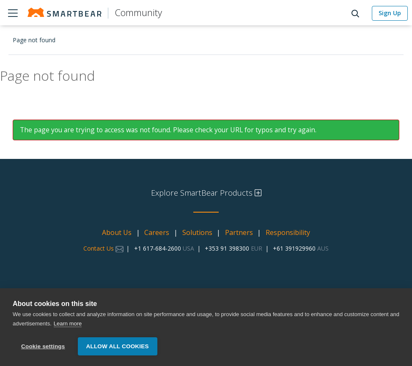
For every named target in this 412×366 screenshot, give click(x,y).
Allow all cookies (117, 346)
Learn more (68, 324)
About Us (117, 232)
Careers (156, 232)
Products (12, 12)
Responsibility (288, 232)
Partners (239, 232)
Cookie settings (43, 346)
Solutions (197, 232)
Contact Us (103, 248)
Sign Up (390, 13)
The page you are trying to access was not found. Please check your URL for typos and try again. (168, 129)
